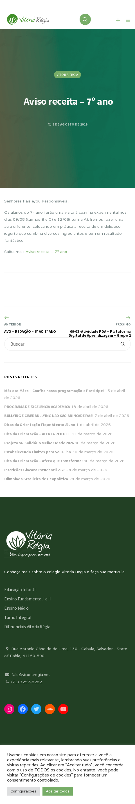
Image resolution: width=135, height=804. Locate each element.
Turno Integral (18, 617)
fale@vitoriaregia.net (27, 674)
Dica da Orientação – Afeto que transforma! (43, 460)
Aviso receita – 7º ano (46, 251)
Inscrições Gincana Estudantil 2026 (34, 469)
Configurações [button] (23, 791)
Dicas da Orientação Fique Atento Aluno (39, 424)
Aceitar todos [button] (57, 791)
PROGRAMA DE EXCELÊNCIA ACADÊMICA (37, 406)
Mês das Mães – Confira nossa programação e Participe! (54, 390)
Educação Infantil (20, 589)
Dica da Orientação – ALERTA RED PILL (37, 433)
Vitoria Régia (67, 74)
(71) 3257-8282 (23, 681)
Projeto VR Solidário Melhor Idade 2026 (38, 442)
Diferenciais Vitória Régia (27, 626)
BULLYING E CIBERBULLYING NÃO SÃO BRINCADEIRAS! (48, 415)
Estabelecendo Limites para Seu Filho (37, 451)
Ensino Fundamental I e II (27, 599)
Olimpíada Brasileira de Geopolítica (36, 478)
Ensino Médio (16, 608)
